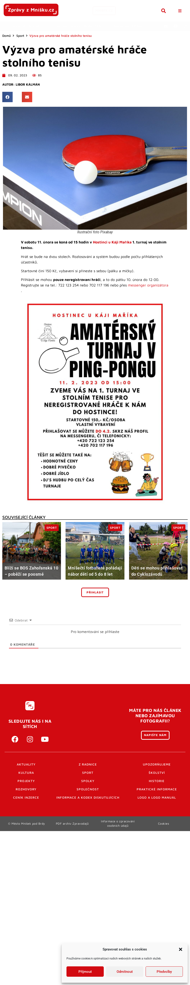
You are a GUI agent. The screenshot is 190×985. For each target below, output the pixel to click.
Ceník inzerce (26, 797)
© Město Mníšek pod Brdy (26, 823)
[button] (180, 949)
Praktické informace (157, 789)
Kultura (26, 772)
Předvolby (164, 972)
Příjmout (85, 972)
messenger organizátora (148, 285)
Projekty (26, 781)
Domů (6, 36)
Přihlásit (95, 592)
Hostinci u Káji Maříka (112, 242)
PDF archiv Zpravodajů (72, 823)
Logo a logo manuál (157, 797)
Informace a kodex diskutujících (87, 797)
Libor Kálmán (28, 84)
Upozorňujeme (157, 764)
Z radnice (88, 764)
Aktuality (26, 764)
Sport (20, 36)
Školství (157, 772)
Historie (156, 781)
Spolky (88, 781)
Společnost (88, 789)
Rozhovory (26, 789)
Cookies (163, 823)
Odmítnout (125, 972)
